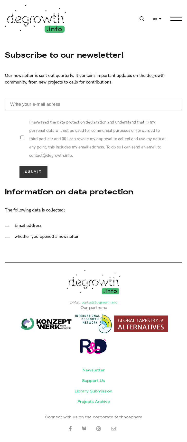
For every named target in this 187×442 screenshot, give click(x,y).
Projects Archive (93, 401)
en (155, 18)
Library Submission (93, 391)
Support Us (93, 380)
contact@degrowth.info (99, 302)
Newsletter (94, 370)
